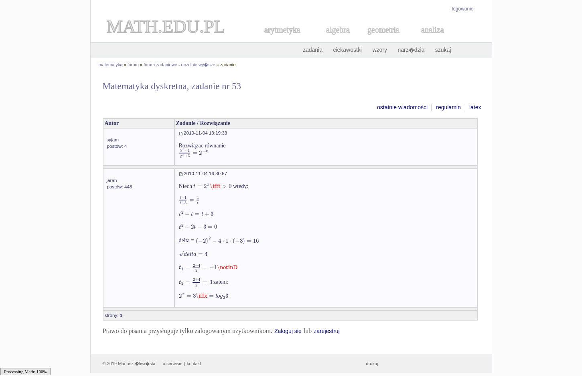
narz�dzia (410, 50)
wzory (379, 50)
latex (475, 107)
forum (133, 64)
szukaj (443, 50)
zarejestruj (327, 331)
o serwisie (173, 363)
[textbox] (194, 153)
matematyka (111, 64)
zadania (312, 50)
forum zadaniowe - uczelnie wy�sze (179, 64)
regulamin (448, 107)
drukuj (372, 363)
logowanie (462, 9)
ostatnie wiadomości (402, 107)
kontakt (194, 363)
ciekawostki (347, 50)
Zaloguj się (288, 331)
